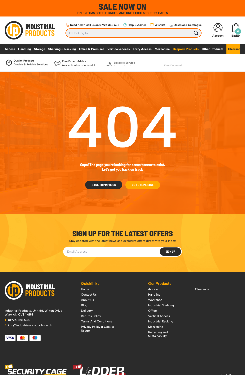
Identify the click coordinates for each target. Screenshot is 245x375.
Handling (24, 49)
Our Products (159, 283)
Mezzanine (162, 49)
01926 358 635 (17, 320)
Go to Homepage (143, 185)
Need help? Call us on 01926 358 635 (92, 25)
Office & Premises (91, 49)
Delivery (87, 310)
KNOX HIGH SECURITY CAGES (147, 13)
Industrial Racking (160, 321)
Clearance (235, 49)
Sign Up (170, 251)
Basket (235, 30)
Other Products (212, 49)
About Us (87, 300)
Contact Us (89, 294)
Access (10, 49)
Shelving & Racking (62, 49)
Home (85, 289)
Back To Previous (104, 185)
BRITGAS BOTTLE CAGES (100, 13)
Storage (39, 49)
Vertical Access (118, 49)
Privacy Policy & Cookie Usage (97, 328)
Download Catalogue (185, 25)
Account (218, 30)
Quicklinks (90, 283)
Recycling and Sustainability (158, 334)
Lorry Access (142, 49)
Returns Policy (91, 316)
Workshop (155, 300)
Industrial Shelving (161, 305)
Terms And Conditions (96, 321)
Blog (84, 305)
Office (152, 310)
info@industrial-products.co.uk (28, 325)
